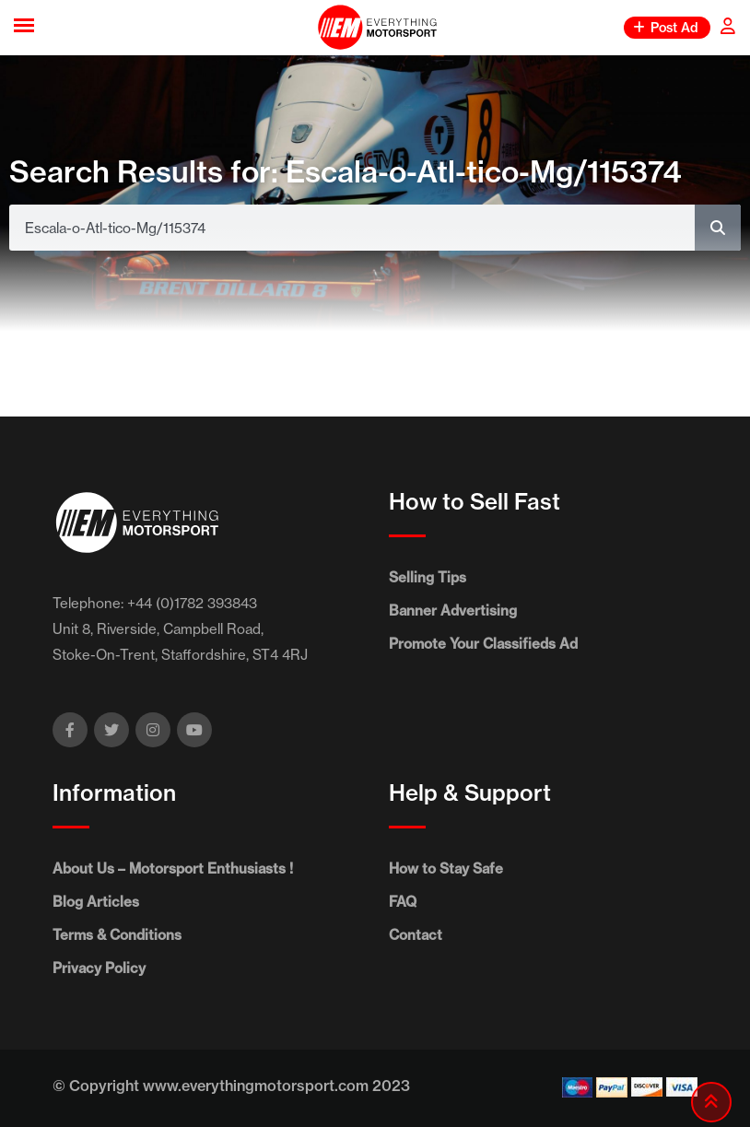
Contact (415, 935)
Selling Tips (427, 577)
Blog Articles (96, 901)
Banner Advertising (453, 610)
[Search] (718, 228)
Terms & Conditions (117, 935)
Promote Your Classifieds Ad (483, 643)
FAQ (402, 901)
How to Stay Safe (446, 868)
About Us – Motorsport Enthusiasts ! (173, 868)
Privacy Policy (99, 968)
